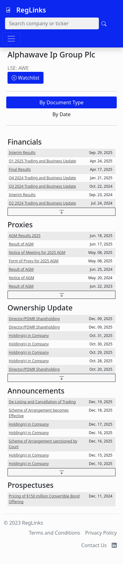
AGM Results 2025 (24, 235)
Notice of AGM (21, 277)
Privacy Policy (101, 532)
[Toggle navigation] (11, 38)
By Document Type (61, 102)
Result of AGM (21, 244)
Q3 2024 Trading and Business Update (42, 186)
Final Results (20, 169)
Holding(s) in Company (29, 335)
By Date (61, 114)
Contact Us (94, 545)
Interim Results (22, 152)
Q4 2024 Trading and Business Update (42, 178)
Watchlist (25, 77)
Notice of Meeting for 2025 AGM (37, 252)
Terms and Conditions (54, 532)
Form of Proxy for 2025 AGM (34, 261)
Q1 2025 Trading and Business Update (42, 161)
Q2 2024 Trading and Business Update (42, 203)
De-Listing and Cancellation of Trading (42, 401)
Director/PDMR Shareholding (34, 318)
